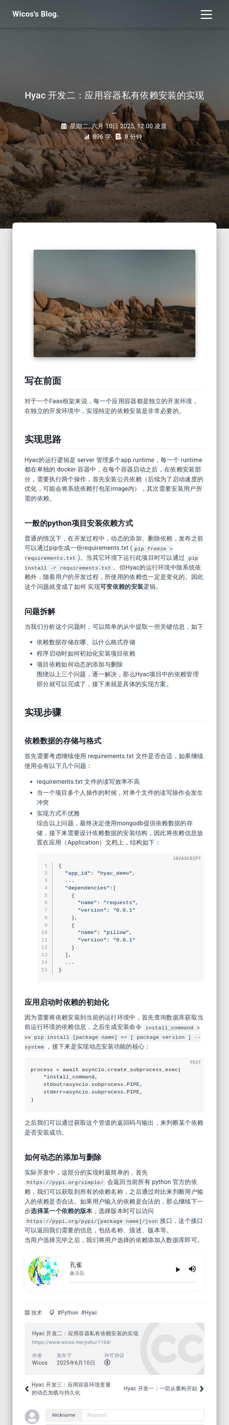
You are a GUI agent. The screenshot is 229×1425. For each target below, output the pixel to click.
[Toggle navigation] (206, 14)
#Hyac (89, 1313)
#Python (68, 1313)
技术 (36, 1313)
